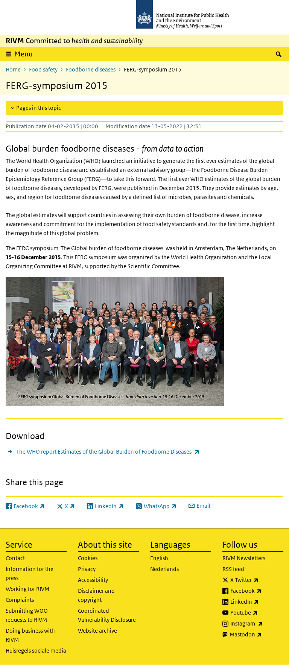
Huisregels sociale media (36, 650)
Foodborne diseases (91, 69)
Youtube (256, 612)
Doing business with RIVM (30, 635)
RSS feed (233, 568)
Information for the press (29, 573)
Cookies (87, 558)
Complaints (20, 599)
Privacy (87, 568)
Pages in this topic (38, 107)
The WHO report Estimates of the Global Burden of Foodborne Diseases (107, 451)
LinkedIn (256, 601)
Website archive (97, 630)
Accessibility (93, 579)
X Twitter (256, 580)
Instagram (256, 623)
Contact (15, 558)
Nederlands (164, 568)
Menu (23, 54)
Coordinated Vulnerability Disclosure (107, 615)
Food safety (43, 69)
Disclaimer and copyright (96, 595)
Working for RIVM (27, 588)
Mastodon (256, 634)
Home (13, 69)
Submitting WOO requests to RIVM (27, 615)
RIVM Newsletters (243, 558)
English (159, 558)
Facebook (256, 590)
